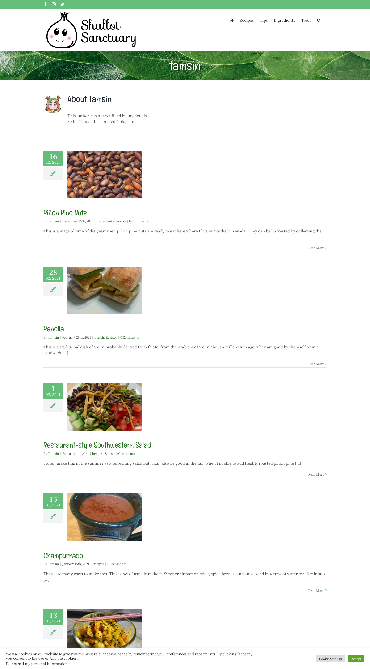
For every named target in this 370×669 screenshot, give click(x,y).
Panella (53, 329)
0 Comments (138, 221)
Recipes (111, 337)
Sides (109, 453)
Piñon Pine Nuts (65, 213)
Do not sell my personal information (37, 663)
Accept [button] (356, 658)
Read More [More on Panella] (316, 363)
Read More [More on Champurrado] (316, 590)
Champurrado (63, 555)
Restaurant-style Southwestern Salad (97, 445)
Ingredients (105, 221)
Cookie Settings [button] (330, 658)
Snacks (120, 221)
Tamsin (53, 221)
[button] (319, 20)
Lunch (99, 337)
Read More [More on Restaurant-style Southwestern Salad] (316, 474)
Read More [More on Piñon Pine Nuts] (316, 247)
